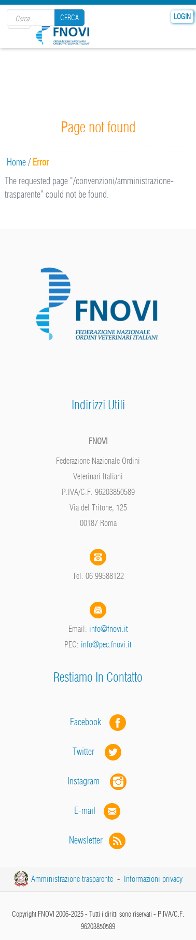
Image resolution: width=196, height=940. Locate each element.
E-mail (84, 811)
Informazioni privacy (153, 879)
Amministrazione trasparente (72, 879)
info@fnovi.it (108, 629)
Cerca (69, 17)
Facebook (88, 722)
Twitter (98, 751)
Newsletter (98, 840)
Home (16, 162)
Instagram (98, 781)
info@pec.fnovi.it (106, 644)
